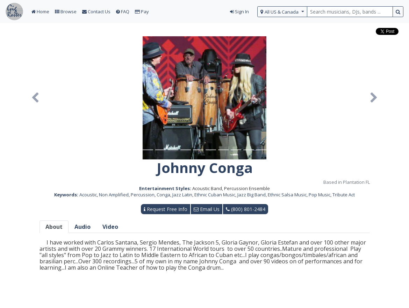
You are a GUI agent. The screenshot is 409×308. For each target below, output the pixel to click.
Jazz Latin (182, 194)
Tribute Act (343, 194)
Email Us (207, 209)
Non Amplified (114, 194)
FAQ (122, 11)
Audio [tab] (82, 227)
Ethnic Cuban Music (214, 194)
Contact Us (96, 11)
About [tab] (54, 227)
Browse (66, 11)
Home (40, 11)
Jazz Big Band (251, 194)
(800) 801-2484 (245, 209)
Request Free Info (165, 209)
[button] (35, 97)
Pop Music (319, 194)
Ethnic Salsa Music (287, 194)
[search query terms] (350, 11)
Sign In (239, 11)
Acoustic (88, 194)
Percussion (143, 194)
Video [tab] (110, 227)
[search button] (398, 11)
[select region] (282, 11)
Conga (163, 194)
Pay (142, 11)
